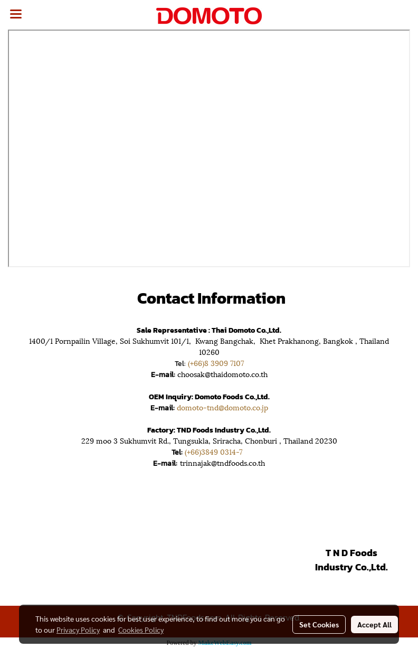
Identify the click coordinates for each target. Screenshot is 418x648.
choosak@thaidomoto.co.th (222, 373)
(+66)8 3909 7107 (216, 362)
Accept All (374, 624)
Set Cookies (319, 624)
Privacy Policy (78, 629)
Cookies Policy (141, 629)
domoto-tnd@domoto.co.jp (222, 406)
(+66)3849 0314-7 (215, 451)
